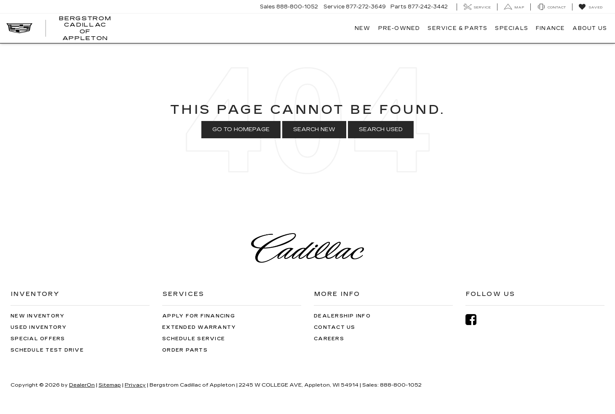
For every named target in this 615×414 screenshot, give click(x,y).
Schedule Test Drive (47, 350)
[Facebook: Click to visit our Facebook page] (475, 320)
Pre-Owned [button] (399, 28)
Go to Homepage (241, 129)
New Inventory (37, 316)
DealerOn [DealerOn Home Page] (82, 385)
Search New (314, 129)
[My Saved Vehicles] (590, 7)
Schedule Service (193, 338)
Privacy (135, 385)
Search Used (381, 129)
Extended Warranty (199, 327)
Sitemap (110, 385)
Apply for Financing (198, 316)
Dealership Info (342, 316)
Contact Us (335, 327)
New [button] (363, 28)
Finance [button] (550, 28)
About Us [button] (589, 28)
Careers (329, 338)
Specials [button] (511, 28)
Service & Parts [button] (457, 28)
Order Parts (185, 350)
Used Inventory (39, 327)
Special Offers (38, 338)
